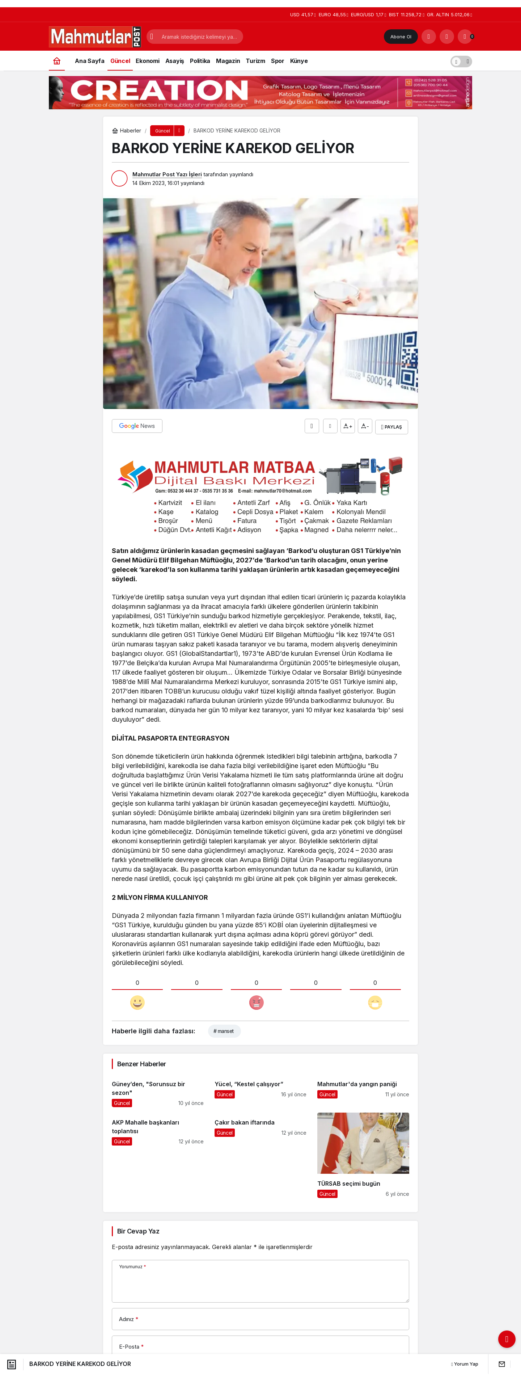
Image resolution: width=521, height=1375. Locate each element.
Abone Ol (400, 36)
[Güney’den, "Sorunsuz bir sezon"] (158, 1088)
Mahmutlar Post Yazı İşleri (167, 174)
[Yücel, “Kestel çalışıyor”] (260, 1088)
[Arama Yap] (429, 36)
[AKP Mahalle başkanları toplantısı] (158, 1153)
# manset (223, 1029)
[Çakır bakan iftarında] (260, 1153)
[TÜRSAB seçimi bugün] (363, 1153)
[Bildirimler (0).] (465, 36)
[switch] (461, 61)
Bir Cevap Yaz (138, 1229)
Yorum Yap (464, 1364)
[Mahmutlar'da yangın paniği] (363, 1088)
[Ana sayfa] (56, 60)
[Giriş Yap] (447, 36)
